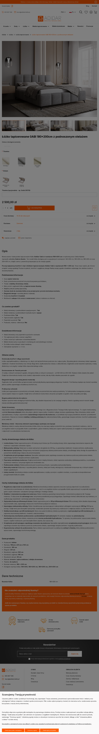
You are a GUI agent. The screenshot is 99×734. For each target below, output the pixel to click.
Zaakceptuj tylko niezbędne (13, 730)
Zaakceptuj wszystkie (49, 730)
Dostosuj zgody (32, 730)
